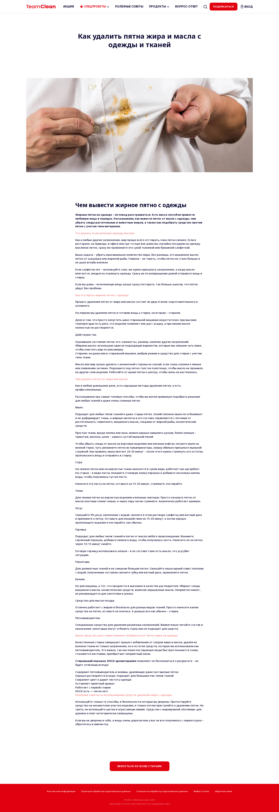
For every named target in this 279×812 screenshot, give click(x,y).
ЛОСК (79, 691)
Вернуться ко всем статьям (139, 766)
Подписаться (223, 6)
